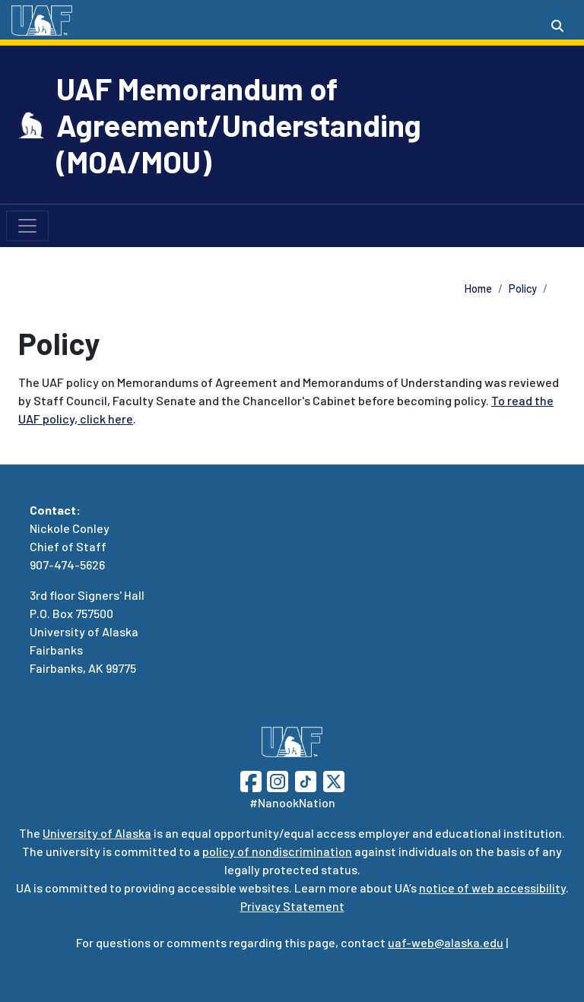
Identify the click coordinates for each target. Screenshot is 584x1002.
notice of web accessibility (492, 887)
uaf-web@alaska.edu (445, 942)
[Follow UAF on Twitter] (333, 779)
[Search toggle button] (557, 26)
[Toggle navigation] (27, 226)
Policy (523, 288)
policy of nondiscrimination (277, 851)
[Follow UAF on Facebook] (251, 779)
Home (478, 288)
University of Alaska (97, 833)
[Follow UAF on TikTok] (305, 779)
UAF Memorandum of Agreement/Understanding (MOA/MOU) (238, 124)
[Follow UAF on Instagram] (276, 779)
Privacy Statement (292, 906)
